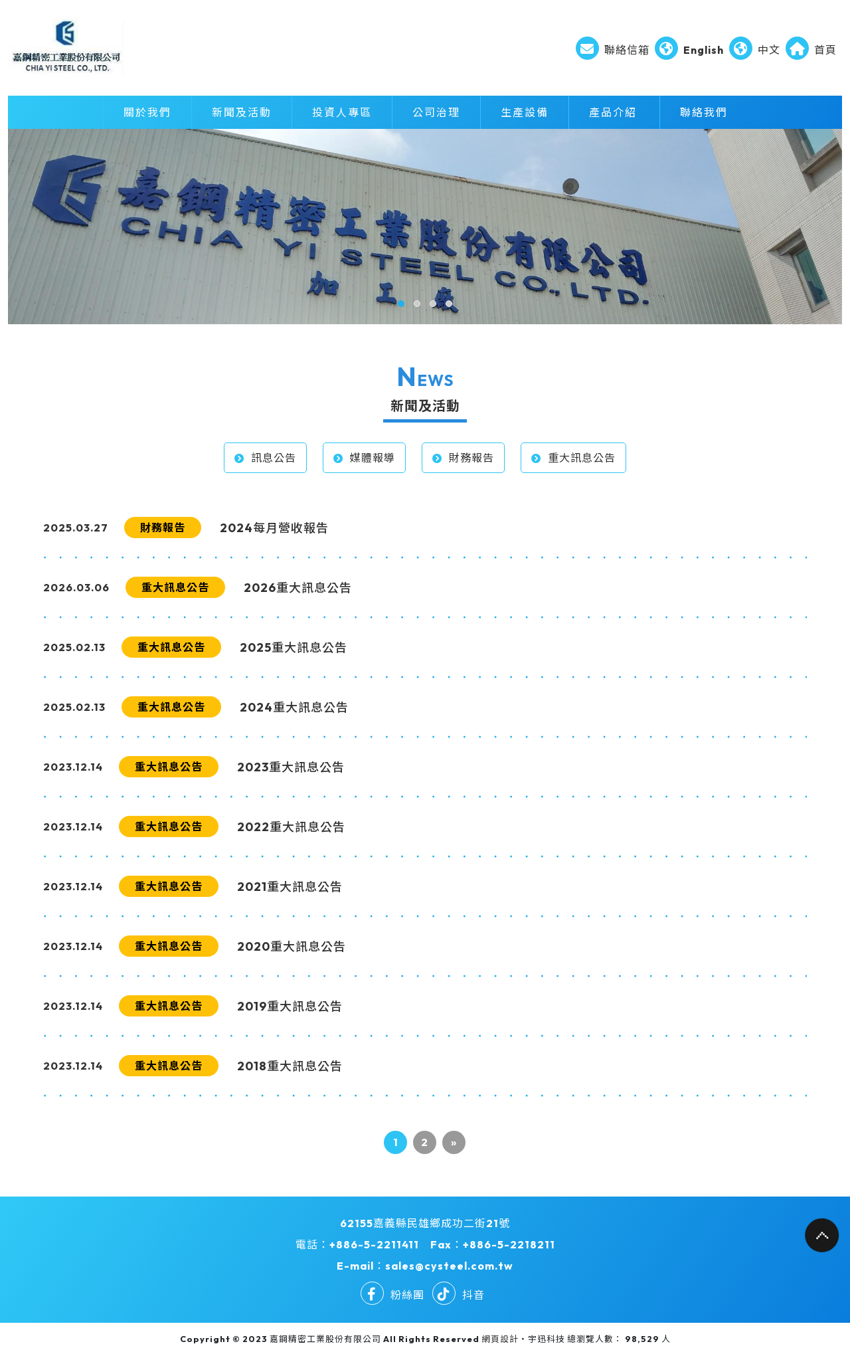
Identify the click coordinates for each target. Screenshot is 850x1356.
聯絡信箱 (612, 49)
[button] (401, 303)
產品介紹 (613, 112)
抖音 (458, 1295)
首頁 (811, 49)
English (689, 49)
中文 (754, 49)
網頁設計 (500, 1338)
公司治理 (436, 112)
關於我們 (147, 112)
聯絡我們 (704, 112)
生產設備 (525, 112)
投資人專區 (342, 112)
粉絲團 (392, 1295)
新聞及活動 (242, 112)
